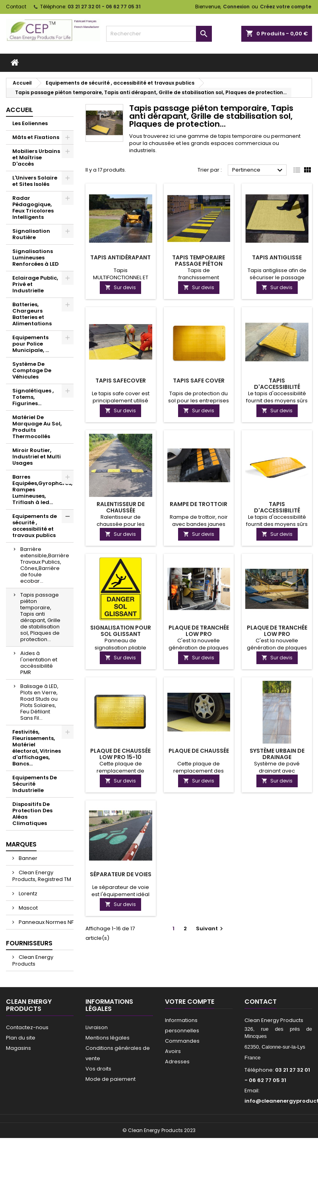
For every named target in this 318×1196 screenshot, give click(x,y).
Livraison (96, 1027)
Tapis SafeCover (120, 380)
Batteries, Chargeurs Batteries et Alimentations (32, 314)
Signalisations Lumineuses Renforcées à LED (35, 257)
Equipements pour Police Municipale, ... (30, 344)
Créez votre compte (285, 6)
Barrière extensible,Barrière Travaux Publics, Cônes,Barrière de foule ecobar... (44, 565)
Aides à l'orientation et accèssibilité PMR (38, 662)
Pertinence (258, 170)
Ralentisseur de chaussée (121, 507)
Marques (21, 844)
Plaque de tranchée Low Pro (199, 631)
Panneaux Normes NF (45, 922)
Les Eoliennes (30, 123)
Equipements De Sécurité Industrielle (34, 784)
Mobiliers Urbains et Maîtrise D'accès (36, 157)
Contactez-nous (27, 1027)
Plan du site (20, 1037)
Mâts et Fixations (35, 137)
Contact (16, 6)
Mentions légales (107, 1037)
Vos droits (98, 1068)
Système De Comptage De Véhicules (31, 370)
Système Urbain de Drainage (277, 754)
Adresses (177, 1061)
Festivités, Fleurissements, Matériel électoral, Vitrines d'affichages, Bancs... (36, 747)
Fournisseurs (29, 943)
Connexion (236, 6)
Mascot (27, 908)
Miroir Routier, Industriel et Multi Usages (36, 456)
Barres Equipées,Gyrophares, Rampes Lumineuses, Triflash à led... (42, 489)
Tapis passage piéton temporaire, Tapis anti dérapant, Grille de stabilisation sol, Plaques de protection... (40, 617)
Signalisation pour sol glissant (120, 631)
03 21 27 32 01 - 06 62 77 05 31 (104, 6)
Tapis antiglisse (277, 257)
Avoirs (173, 1051)
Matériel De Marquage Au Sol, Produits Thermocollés (37, 426)
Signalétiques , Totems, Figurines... (33, 397)
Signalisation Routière (31, 234)
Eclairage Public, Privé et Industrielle (35, 284)
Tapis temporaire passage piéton (198, 260)
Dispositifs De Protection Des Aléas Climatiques (32, 813)
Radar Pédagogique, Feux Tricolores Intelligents (33, 207)
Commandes (182, 1041)
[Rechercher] (159, 34)
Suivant (210, 928)
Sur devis (120, 287)
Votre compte (189, 1001)
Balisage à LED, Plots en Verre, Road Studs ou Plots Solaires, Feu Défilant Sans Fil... (39, 702)
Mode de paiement (110, 1079)
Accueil (19, 109)
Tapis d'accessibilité (277, 384)
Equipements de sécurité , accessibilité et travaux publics (34, 525)
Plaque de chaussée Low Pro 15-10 (120, 754)
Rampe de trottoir (198, 504)
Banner (27, 858)
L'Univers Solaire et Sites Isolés (34, 181)
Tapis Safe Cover (199, 380)
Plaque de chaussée (199, 751)
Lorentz (27, 893)
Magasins (18, 1048)
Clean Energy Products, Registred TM (41, 876)
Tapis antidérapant (120, 257)
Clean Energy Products (32, 960)
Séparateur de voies (120, 874)
